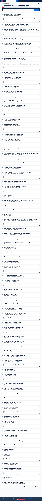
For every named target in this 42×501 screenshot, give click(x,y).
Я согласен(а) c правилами (21, 499)
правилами (30, 498)
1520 (35, 487)
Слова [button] (34, 1)
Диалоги (26, 1)
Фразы (23, 1)
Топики (30, 1)
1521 (37, 487)
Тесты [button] (37, 1)
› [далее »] (39, 487)
